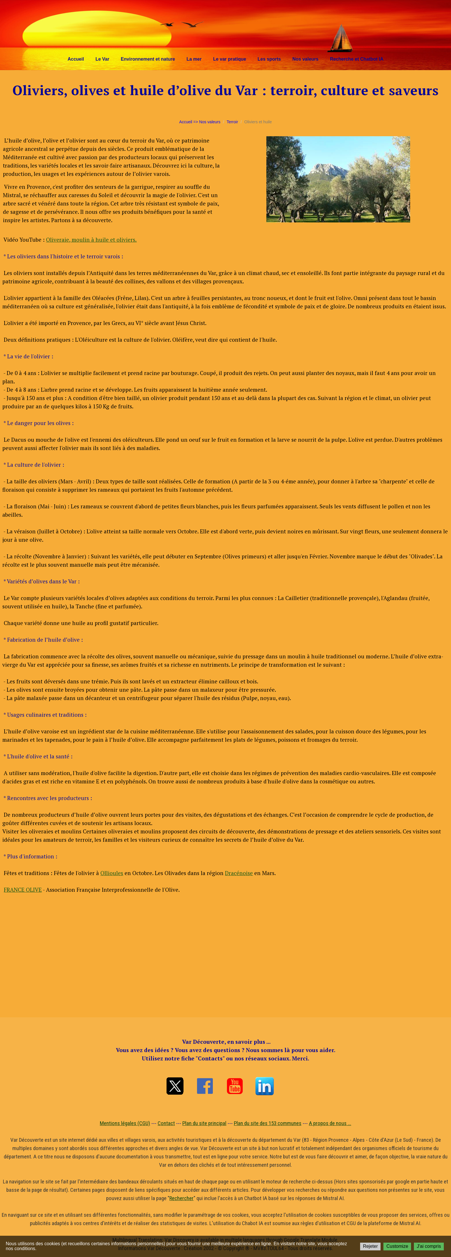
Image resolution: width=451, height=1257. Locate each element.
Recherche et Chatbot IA (356, 59)
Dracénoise (239, 873)
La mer (193, 59)
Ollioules (111, 873)
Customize (397, 1246)
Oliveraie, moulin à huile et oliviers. (91, 239)
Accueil (76, 59)
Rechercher (181, 1198)
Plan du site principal (204, 1123)
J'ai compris (429, 1246)
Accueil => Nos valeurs (199, 122)
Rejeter (370, 1246)
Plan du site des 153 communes (267, 1123)
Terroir (232, 122)
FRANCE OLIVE (23, 889)
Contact (166, 1123)
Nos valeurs (306, 59)
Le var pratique (229, 59)
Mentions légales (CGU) (125, 1123)
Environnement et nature (148, 59)
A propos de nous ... (330, 1123)
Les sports (269, 59)
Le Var (102, 59)
